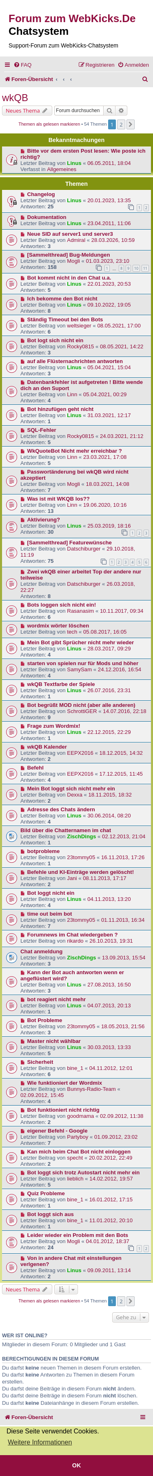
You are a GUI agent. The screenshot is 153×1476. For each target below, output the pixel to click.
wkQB (15, 97)
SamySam (79, 669)
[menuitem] (22, 65)
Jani (72, 878)
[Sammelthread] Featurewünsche (69, 542)
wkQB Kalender (47, 747)
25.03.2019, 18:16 (109, 526)
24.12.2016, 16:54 (119, 669)
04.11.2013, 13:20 (109, 899)
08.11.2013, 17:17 (104, 878)
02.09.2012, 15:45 (42, 1095)
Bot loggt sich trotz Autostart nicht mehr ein (83, 1172)
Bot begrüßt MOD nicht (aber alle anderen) (81, 705)
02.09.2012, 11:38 (121, 1116)
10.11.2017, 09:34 (121, 611)
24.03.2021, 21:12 (121, 436)
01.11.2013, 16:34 (122, 920)
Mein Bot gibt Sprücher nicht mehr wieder (80, 642)
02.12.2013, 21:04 (123, 836)
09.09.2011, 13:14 (109, 1270)
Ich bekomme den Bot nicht (62, 299)
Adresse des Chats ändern (61, 809)
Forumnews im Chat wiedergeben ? (72, 935)
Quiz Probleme (46, 1193)
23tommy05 (81, 857)
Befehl (35, 768)
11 (145, 268)
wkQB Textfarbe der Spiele (61, 684)
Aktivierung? (43, 520)
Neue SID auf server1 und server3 (70, 234)
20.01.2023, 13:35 (109, 200)
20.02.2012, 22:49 (110, 1158)
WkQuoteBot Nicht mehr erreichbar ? (74, 451)
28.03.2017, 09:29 (109, 648)
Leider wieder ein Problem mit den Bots (78, 1235)
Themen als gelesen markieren (49, 124)
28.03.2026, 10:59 (113, 240)
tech (72, 632)
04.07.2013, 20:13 (109, 1005)
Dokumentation (47, 217)
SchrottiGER (82, 711)
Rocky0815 (80, 346)
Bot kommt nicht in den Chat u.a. (69, 278)
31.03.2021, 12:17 (109, 415)
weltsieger (79, 326)
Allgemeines (61, 169)
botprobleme (43, 851)
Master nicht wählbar (54, 1041)
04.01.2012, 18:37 (107, 1241)
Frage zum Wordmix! (53, 726)
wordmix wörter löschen (58, 626)
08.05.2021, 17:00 (118, 326)
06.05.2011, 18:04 (109, 163)
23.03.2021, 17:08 (104, 457)
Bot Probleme (44, 1020)
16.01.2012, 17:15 (111, 1199)
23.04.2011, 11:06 (109, 223)
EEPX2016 (80, 753)
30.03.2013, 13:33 (109, 1047)
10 (136, 268)
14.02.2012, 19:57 (111, 1179)
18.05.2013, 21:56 (122, 1026)
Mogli (73, 261)
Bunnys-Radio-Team (91, 1089)
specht (75, 1158)
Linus (74, 163)
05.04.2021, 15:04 (109, 367)
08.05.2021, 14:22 (121, 346)
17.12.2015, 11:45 (121, 774)
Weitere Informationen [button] (40, 1442)
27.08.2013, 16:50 (109, 985)
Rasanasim (80, 611)
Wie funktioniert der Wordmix (64, 1083)
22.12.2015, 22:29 (109, 732)
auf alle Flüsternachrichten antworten (75, 361)
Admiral (76, 240)
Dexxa (74, 795)
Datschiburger (83, 549)
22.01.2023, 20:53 (109, 284)
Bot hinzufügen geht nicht (60, 409)
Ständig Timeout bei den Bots (65, 319)
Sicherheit (40, 1062)
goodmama (80, 1116)
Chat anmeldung (41, 951)
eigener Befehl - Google (57, 1131)
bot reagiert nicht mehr (56, 999)
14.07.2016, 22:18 (124, 711)
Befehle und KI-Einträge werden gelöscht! (80, 872)
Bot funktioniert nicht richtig (63, 1110)
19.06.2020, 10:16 (104, 505)
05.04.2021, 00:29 (104, 394)
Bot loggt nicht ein (51, 893)
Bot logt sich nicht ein (55, 340)
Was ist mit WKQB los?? (58, 499)
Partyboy (77, 1137)
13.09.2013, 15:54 (123, 958)
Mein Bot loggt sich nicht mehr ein (71, 788)
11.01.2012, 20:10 (111, 1220)
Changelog (41, 194)
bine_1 (75, 1068)
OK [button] (76, 1465)
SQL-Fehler (41, 430)
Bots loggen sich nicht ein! (61, 605)
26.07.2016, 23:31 (109, 690)
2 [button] (121, 124)
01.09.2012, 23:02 (115, 1137)
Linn (72, 394)
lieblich (75, 1179)
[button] (130, 124)
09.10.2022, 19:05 (109, 305)
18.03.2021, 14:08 (107, 484)
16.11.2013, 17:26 (122, 857)
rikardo (75, 941)
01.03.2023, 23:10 (107, 261)
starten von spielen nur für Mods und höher (83, 663)
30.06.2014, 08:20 (109, 815)
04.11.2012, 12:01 (111, 1068)
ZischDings (81, 836)
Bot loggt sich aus (50, 1214)
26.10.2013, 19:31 (111, 941)
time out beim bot (49, 914)
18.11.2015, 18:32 (109, 795)
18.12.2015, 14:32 (121, 753)
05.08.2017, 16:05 (104, 632)
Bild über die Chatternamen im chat (65, 830)
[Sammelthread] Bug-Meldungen (68, 255)
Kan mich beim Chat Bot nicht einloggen (79, 1152)
